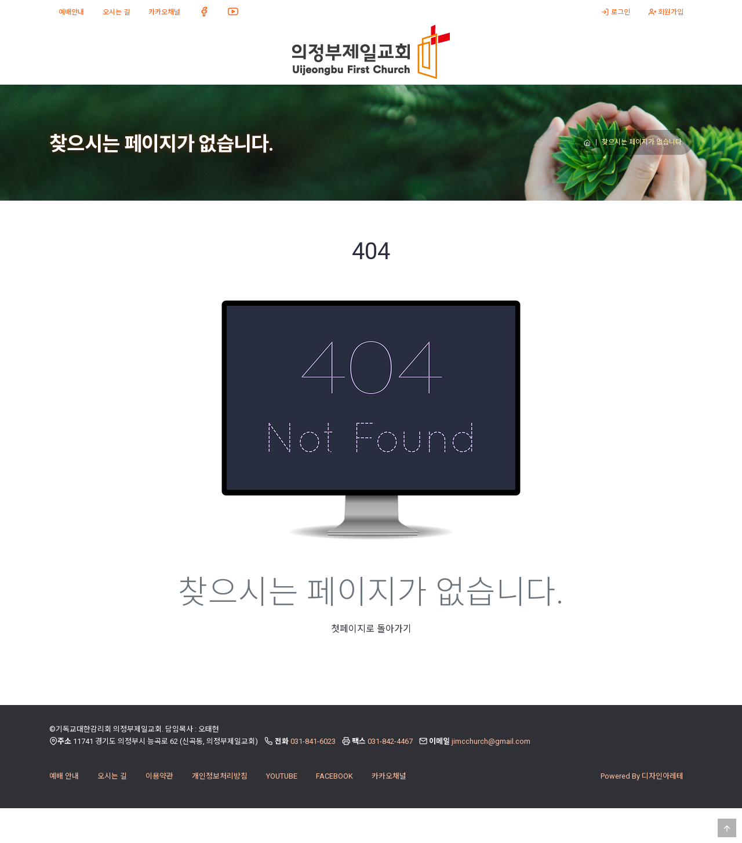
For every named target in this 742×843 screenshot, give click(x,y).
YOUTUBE (281, 810)
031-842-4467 (390, 776)
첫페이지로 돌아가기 (371, 663)
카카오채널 (164, 12)
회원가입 (666, 12)
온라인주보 (593, 101)
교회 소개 (91, 101)
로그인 (615, 12)
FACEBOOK (334, 810)
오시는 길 (116, 12)
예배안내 (71, 12)
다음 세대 (258, 101)
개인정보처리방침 (220, 810)
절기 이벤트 (510, 101)
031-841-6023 (313, 776)
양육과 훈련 (342, 101)
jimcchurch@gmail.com (491, 776)
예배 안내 (64, 810)
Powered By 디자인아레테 (642, 810)
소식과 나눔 (426, 101)
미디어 (175, 101)
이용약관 (159, 810)
